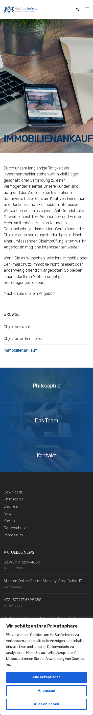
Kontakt (10, 521)
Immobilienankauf (20, 350)
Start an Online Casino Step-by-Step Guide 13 (43, 581)
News (8, 513)
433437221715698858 (23, 600)
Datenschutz (15, 528)
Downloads (13, 492)
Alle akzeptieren (46, 677)
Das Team (12, 506)
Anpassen (46, 691)
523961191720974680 (22, 562)
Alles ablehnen (46, 704)
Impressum (13, 535)
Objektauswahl (17, 326)
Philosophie (14, 499)
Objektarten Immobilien (24, 338)
